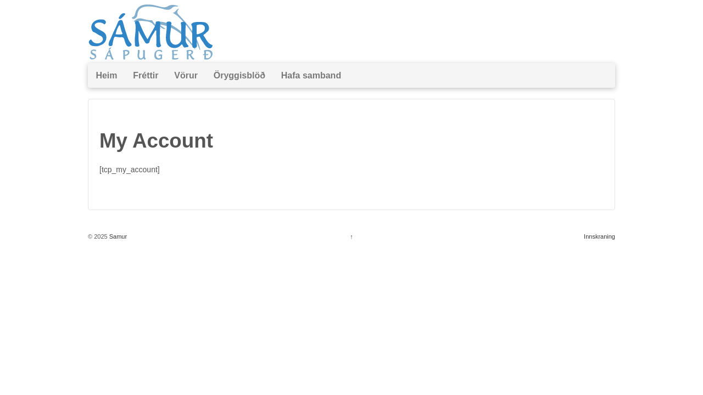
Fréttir (145, 75)
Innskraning (599, 236)
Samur (117, 236)
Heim (106, 75)
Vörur (186, 75)
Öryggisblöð (239, 75)
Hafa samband (311, 75)
